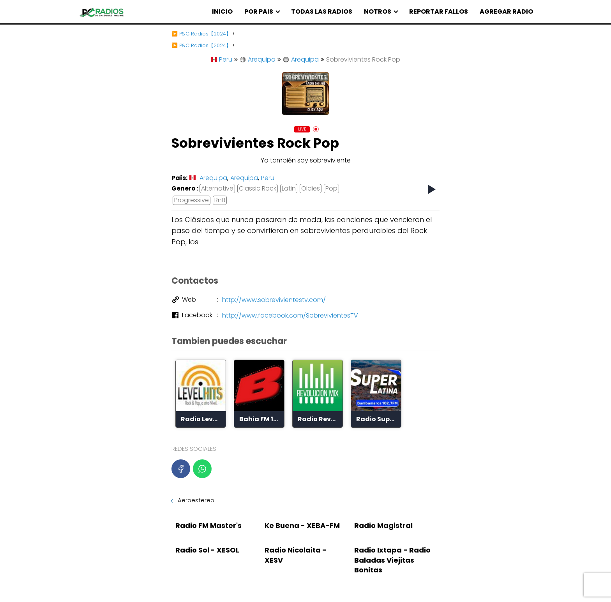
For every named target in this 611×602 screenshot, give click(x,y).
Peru (221, 59)
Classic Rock (257, 188)
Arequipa (257, 59)
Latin (289, 188)
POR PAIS (258, 11)
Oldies (310, 188)
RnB (219, 200)
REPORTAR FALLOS (438, 11)
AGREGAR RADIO (506, 11)
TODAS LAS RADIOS (321, 11)
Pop (331, 188)
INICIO (222, 11)
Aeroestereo (196, 500)
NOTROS (377, 11)
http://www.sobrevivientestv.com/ (274, 299)
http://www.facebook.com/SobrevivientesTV (290, 315)
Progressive (191, 200)
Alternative (217, 188)
